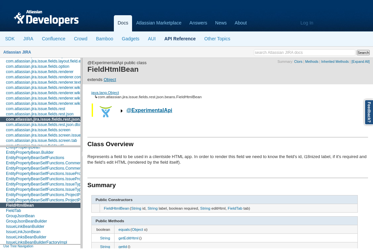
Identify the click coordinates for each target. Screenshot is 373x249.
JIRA (28, 38)
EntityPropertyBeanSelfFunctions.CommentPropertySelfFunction (63, 168)
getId (122, 246)
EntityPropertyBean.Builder (30, 152)
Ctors (298, 61)
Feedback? (369, 112)
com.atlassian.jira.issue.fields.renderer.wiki (43, 87)
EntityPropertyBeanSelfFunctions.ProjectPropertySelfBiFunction (62, 194)
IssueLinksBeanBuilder (26, 237)
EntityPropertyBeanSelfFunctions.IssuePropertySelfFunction (59, 179)
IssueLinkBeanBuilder (25, 226)
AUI (152, 38)
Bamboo (104, 38)
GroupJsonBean (20, 216)
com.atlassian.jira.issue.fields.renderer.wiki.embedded (53, 93)
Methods (311, 61)
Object (110, 79)
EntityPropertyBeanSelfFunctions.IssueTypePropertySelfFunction (63, 189)
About (241, 22)
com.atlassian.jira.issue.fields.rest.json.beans (49, 119)
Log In (307, 22)
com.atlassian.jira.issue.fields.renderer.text (43, 82)
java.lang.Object (105, 92)
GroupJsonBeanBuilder (26, 221)
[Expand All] (360, 61)
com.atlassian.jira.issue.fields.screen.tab (41, 140)
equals (124, 229)
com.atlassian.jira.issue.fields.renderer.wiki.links (48, 98)
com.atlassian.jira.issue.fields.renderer (39, 71)
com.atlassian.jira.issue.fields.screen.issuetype (47, 135)
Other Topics (217, 38)
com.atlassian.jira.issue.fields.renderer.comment (48, 77)
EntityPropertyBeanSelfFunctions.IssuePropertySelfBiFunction (61, 173)
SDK (10, 38)
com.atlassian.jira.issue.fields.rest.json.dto (43, 124)
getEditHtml (128, 238)
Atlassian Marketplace (158, 22)
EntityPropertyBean (23, 147)
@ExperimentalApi (149, 110)
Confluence (54, 38)
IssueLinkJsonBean (23, 231)
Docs (123, 22)
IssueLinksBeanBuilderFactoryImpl (36, 242)
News (221, 22)
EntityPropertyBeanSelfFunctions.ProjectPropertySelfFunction (60, 200)
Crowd (80, 38)
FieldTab (13, 210)
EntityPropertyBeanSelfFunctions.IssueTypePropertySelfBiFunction (65, 184)
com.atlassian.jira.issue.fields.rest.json (39, 114)
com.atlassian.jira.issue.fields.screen (38, 130)
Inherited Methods (335, 61)
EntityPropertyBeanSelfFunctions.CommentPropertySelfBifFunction (65, 163)
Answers (198, 22)
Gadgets (130, 38)
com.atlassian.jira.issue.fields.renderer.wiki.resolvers (52, 103)
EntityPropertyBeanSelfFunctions (35, 157)
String (136, 208)
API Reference (180, 38)
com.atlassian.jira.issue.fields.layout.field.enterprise (51, 61)
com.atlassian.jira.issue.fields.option (37, 66)
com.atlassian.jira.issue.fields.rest (35, 108)
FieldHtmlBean (20, 205)
